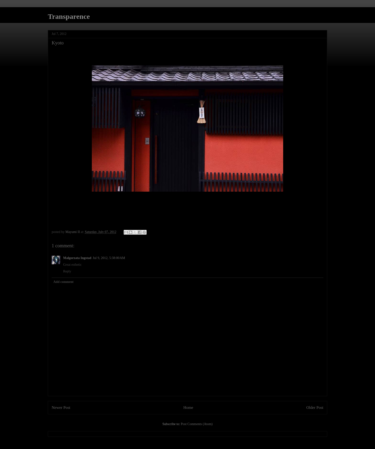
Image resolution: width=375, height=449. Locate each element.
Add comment (63, 282)
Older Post (314, 407)
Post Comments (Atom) (197, 424)
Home (188, 407)
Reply (67, 271)
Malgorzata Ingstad (77, 258)
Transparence (69, 16)
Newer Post (61, 407)
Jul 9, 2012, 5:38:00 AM (109, 258)
